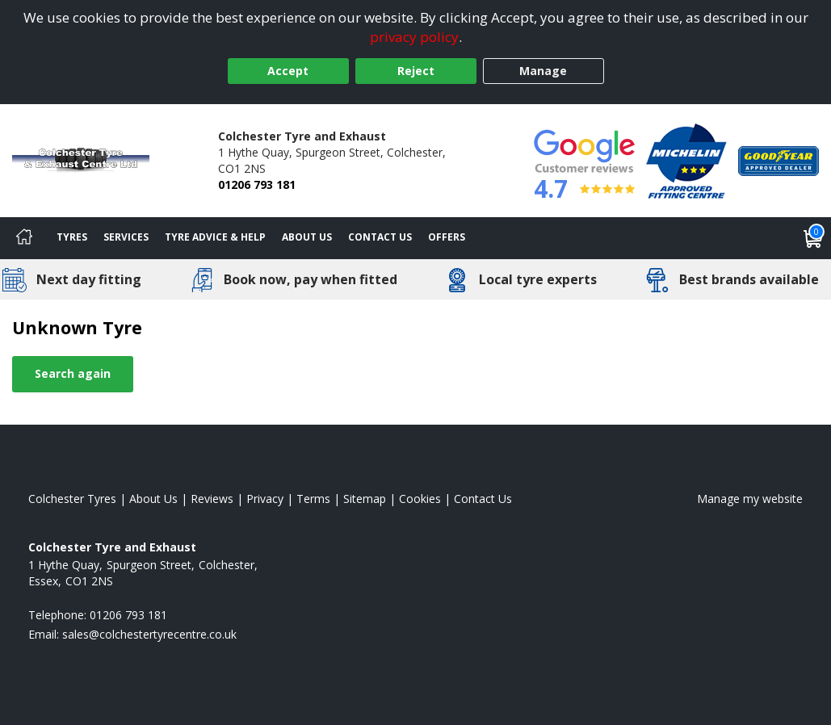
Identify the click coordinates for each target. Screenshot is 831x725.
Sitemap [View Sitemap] (364, 498)
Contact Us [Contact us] (380, 237)
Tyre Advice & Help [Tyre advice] (215, 237)
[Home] (24, 238)
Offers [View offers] (446, 237)
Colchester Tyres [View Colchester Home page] (72, 498)
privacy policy (414, 36)
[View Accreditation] (686, 159)
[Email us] (149, 634)
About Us (307, 237)
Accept (287, 70)
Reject (415, 70)
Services (126, 237)
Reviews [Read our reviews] (212, 498)
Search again (73, 373)
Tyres (72, 237)
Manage (543, 70)
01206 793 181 (257, 184)
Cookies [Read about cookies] (420, 498)
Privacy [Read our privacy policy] (264, 498)
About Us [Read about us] (153, 498)
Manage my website (750, 498)
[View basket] (813, 238)
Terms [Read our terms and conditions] (313, 498)
